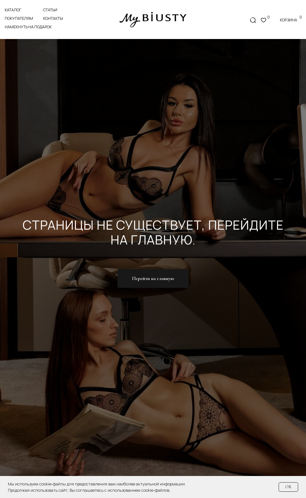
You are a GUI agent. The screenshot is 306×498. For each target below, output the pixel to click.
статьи (50, 10)
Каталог (13, 10)
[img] (153, 19)
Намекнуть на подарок (28, 27)
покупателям (19, 18)
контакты (53, 18)
